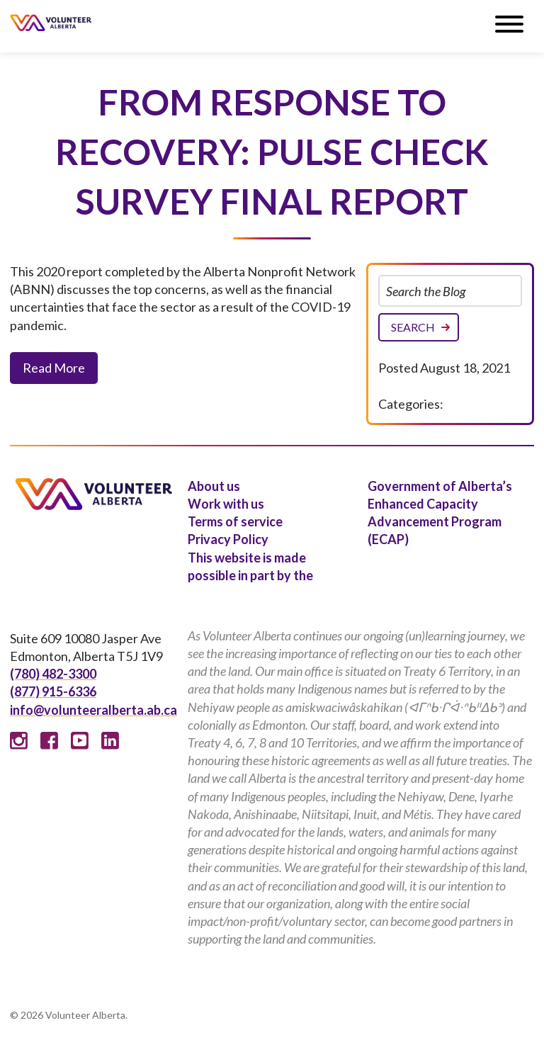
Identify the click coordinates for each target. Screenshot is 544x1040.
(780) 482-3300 (53, 674)
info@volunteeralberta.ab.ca (93, 710)
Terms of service (235, 521)
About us (214, 486)
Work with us (226, 503)
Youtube (80, 741)
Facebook (49, 741)
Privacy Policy (228, 539)
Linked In (110, 741)
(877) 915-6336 (53, 691)
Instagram (19, 741)
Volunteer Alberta (50, 23)
